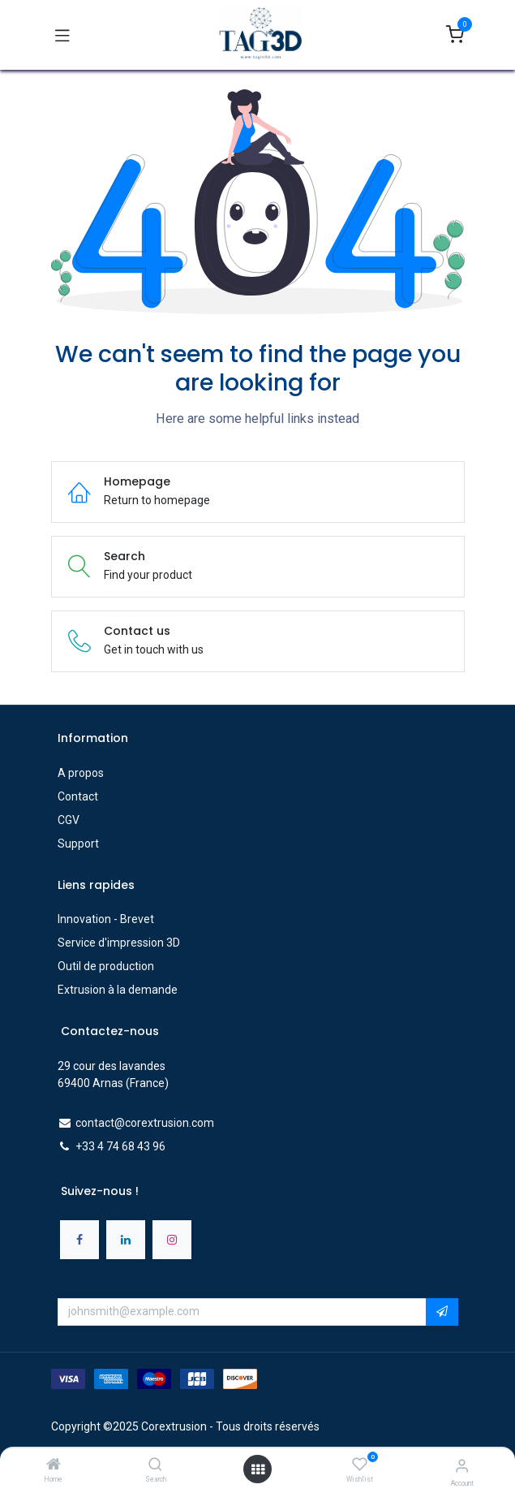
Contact (78, 796)
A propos (81, 772)
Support (78, 843)
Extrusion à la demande (118, 989)
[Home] (53, 1465)
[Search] (155, 1465)
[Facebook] (79, 1239)
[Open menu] (257, 1469)
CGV (68, 819)
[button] (442, 1312)
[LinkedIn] (125, 1239)
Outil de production (106, 966)
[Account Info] (462, 1465)
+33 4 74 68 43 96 (120, 1146)
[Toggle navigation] (62, 34)
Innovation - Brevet (106, 919)
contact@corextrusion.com (144, 1122)
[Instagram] (171, 1239)
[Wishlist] (359, 1464)
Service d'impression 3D (119, 942)
